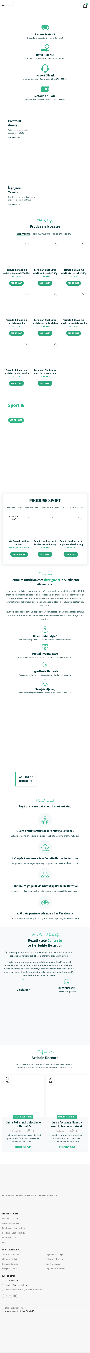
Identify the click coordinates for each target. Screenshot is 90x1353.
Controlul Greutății (10, 1254)
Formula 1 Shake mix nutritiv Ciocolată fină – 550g (16, 373)
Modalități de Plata (10, 1223)
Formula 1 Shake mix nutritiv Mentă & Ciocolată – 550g (16, 323)
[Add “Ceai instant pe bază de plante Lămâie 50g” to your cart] (45, 554)
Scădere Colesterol (54, 1259)
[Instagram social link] (10, 1296)
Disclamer (23, 989)
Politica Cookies (9, 1237)
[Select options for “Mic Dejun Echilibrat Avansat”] (19, 554)
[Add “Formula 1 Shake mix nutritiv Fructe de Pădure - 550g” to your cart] (45, 333)
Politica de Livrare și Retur (14, 1228)
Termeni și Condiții (10, 1218)
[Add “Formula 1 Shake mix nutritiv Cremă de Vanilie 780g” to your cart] (16, 283)
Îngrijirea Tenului (9, 1269)
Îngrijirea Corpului (10, 1264)
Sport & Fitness (53, 1264)
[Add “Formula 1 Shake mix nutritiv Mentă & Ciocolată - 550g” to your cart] (16, 333)
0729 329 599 (62, 79)
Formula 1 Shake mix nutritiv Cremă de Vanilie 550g (73, 323)
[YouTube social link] (15, 1296)
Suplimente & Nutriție (55, 1269)
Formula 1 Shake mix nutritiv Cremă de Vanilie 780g (16, 273)
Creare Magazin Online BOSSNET (19, 1311)
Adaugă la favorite (26, 243)
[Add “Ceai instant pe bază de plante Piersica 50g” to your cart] (71, 554)
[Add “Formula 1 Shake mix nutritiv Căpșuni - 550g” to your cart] (45, 283)
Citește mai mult (23, 1147)
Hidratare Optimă (9, 1259)
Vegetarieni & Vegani (55, 1254)
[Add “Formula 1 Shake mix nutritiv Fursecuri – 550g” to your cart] (73, 283)
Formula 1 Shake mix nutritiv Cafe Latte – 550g (45, 373)
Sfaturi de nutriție (23, 1117)
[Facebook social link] (5, 1296)
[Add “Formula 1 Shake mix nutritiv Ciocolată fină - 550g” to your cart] (16, 383)
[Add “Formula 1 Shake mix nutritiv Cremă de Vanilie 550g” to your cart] (73, 333)
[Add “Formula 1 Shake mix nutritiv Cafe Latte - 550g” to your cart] (45, 383)
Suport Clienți (45, 75)
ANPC (4, 1242)
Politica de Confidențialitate (14, 1233)
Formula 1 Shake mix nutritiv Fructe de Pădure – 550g (45, 323)
